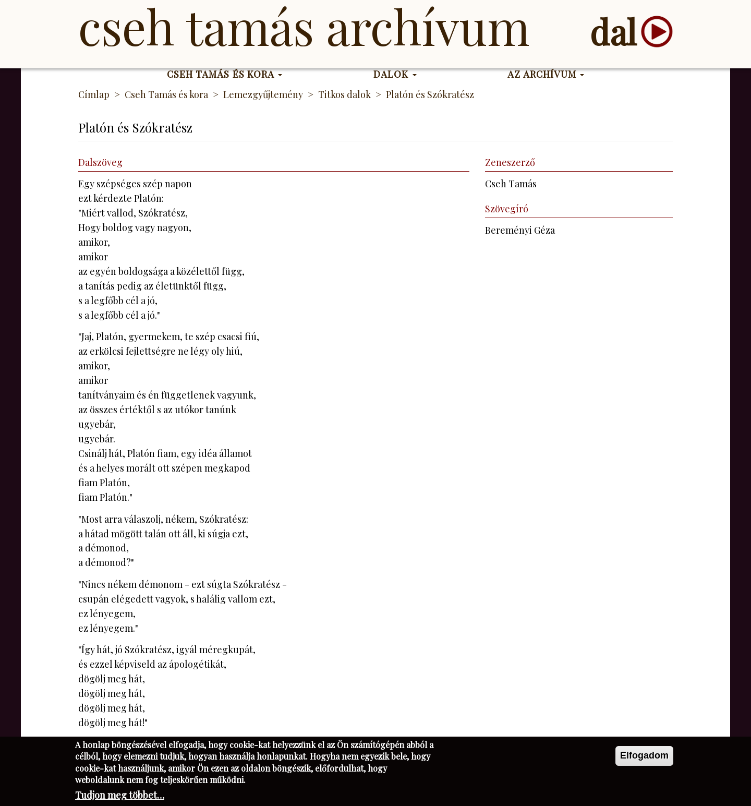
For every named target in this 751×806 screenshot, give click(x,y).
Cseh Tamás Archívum (303, 26)
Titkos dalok (344, 94)
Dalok (395, 74)
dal (613, 31)
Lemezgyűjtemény (263, 94)
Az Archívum (545, 74)
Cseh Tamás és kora (225, 74)
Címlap (94, 94)
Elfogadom (644, 759)
